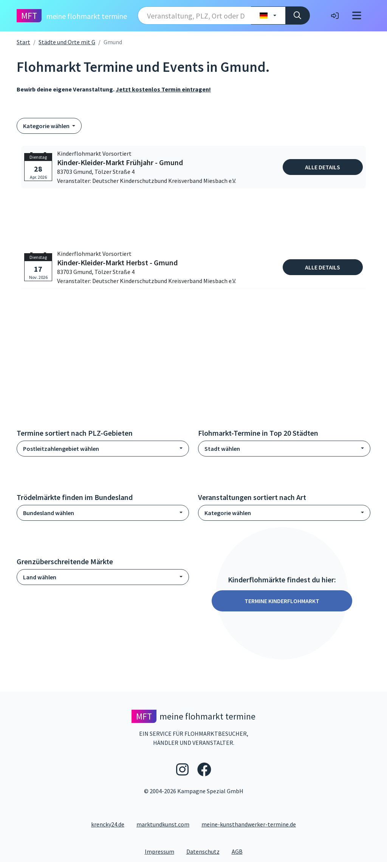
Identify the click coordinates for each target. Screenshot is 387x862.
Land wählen (39, 577)
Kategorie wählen (47, 126)
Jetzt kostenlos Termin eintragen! (163, 89)
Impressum (162, 851)
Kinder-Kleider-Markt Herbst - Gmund (117, 262)
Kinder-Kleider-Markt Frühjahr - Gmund (120, 162)
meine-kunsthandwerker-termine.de (248, 824)
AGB (240, 851)
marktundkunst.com (162, 824)
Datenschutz (206, 851)
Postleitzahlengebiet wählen (61, 448)
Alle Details (322, 167)
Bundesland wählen (48, 513)
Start (23, 42)
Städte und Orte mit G (67, 42)
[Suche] (297, 15)
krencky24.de (107, 824)
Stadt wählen (222, 448)
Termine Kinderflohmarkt (282, 601)
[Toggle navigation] (357, 15)
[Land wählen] (268, 15)
